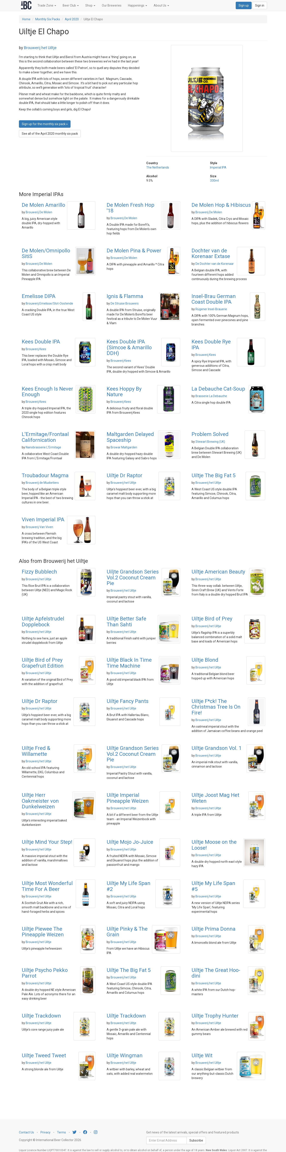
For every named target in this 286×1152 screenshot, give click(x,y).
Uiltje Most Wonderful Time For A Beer (47, 886)
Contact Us (26, 1132)
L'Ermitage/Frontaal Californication (45, 437)
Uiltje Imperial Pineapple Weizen (128, 798)
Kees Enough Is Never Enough (47, 392)
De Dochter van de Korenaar (214, 263)
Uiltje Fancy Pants (127, 701)
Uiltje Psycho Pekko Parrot (45, 973)
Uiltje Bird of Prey (212, 619)
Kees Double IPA (41, 342)
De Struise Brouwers (125, 303)
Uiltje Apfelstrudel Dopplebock (43, 621)
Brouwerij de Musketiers (42, 482)
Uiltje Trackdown (41, 1016)
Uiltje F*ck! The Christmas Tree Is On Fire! (216, 707)
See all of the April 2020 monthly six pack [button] (50, 133)
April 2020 (72, 19)
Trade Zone (46, 5)
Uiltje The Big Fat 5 (214, 475)
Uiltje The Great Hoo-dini (216, 973)
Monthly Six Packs (47, 19)
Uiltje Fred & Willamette (36, 751)
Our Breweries (111, 5)
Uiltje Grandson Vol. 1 (217, 748)
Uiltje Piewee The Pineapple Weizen (43, 932)
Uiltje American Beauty (218, 572)
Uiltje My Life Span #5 (213, 886)
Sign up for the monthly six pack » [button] (45, 124)
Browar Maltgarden (124, 447)
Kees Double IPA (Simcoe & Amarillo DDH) (129, 347)
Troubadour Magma (45, 475)
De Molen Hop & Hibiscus (221, 205)
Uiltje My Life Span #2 (128, 886)
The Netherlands (157, 167)
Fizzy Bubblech (39, 572)
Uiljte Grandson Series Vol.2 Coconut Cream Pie (133, 577)
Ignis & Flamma (125, 296)
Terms (61, 1132)
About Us (161, 5)
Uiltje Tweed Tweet (44, 1055)
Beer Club (71, 5)
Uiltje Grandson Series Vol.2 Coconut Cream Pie (133, 754)
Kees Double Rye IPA (211, 344)
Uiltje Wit (202, 1055)
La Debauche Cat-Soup (218, 389)
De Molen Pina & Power (134, 251)
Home (26, 19)
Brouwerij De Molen (39, 212)
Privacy (45, 1132)
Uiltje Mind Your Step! (47, 842)
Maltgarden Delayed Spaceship (130, 437)
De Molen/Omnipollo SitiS (46, 253)
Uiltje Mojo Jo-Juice (130, 842)
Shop (90, 5)
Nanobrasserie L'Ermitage (43, 447)
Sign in (259, 5)
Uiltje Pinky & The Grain (127, 932)
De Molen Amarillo (43, 205)
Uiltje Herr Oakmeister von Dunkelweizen (40, 801)
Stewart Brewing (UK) (210, 441)
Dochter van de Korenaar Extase (211, 253)
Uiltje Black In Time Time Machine (129, 663)
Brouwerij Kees (36, 349)
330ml (214, 180)
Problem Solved (210, 434)
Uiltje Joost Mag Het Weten (215, 798)
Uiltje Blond (205, 660)
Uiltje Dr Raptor (124, 475)
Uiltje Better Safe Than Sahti (126, 621)
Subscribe (196, 1140)
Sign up (244, 5)
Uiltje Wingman (125, 1055)
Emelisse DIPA (39, 296)
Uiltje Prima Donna (214, 929)
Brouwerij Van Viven (39, 527)
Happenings (137, 5)
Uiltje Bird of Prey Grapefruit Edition (43, 663)
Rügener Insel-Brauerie (211, 309)
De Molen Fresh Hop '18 (130, 208)
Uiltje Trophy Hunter (215, 1016)
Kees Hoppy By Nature (124, 392)
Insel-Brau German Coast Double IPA (214, 299)
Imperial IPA (218, 167)
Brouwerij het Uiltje (40, 47)
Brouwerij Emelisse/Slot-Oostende (49, 303)
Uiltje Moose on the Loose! (214, 845)
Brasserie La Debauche (211, 396)
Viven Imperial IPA (43, 520)
